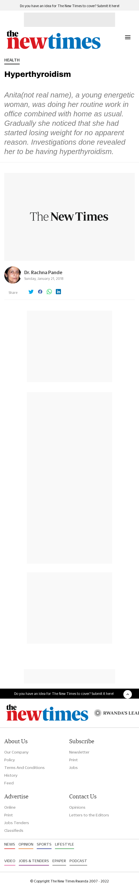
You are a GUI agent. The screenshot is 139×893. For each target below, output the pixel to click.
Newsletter (79, 752)
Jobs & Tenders (34, 860)
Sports (44, 844)
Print (73, 760)
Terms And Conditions (24, 767)
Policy (9, 760)
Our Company (16, 752)
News (9, 844)
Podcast (78, 860)
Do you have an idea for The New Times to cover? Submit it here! (69, 6)
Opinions (77, 807)
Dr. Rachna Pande (43, 272)
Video (9, 860)
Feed (9, 783)
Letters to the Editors (89, 815)
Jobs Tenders (16, 822)
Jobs (73, 767)
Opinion (26, 844)
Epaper (59, 860)
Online (10, 807)
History (10, 775)
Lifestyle (64, 844)
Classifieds (13, 830)
